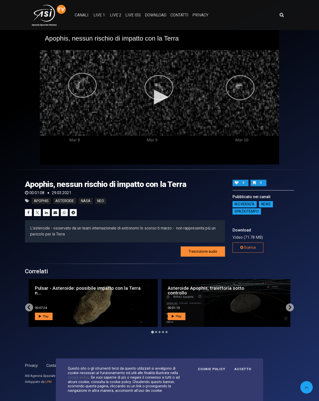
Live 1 (99, 15)
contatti (179, 15)
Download (155, 15)
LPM (48, 382)
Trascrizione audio (202, 251)
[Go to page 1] (152, 332)
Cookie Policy (211, 369)
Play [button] (44, 316)
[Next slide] (290, 307)
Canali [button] (81, 15)
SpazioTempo (247, 212)
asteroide (64, 201)
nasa (85, 201)
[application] (159, 97)
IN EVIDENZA (244, 204)
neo (100, 201)
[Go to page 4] (163, 332)
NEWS (266, 204)
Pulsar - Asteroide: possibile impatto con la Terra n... (88, 290)
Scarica (248, 247)
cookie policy (78, 377)
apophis (41, 201)
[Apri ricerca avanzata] (281, 15)
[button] (159, 97)
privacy (200, 15)
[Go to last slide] (29, 307)
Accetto (242, 369)
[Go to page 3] (159, 332)
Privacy (31, 365)
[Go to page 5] (166, 332)
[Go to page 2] (156, 332)
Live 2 (115, 15)
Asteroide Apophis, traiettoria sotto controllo (206, 290)
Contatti (53, 365)
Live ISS (133, 15)
